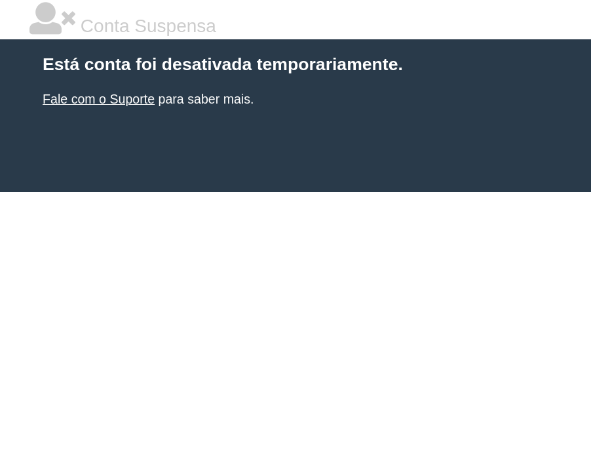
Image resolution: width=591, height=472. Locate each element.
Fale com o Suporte (99, 99)
